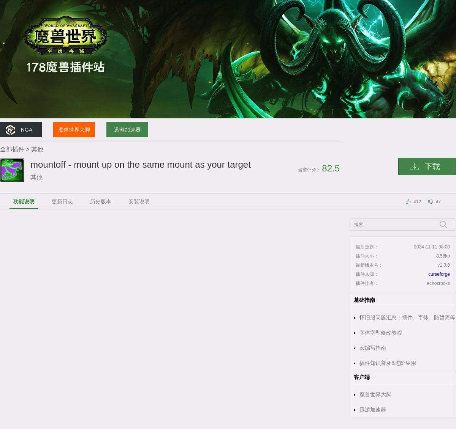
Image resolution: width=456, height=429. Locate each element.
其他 (37, 149)
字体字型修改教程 (380, 333)
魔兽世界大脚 (74, 130)
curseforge (439, 274)
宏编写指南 (372, 348)
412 (417, 201)
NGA (26, 130)
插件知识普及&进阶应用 (387, 363)
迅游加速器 (127, 130)
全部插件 (12, 149)
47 (438, 201)
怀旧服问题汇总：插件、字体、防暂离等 (407, 317)
